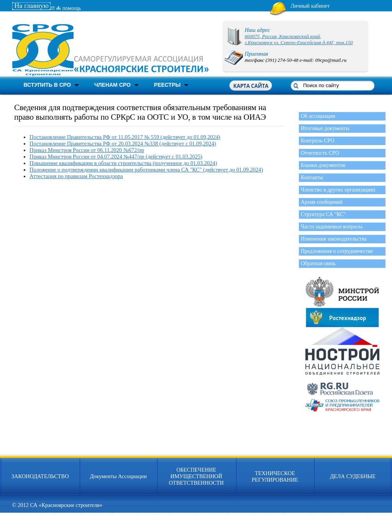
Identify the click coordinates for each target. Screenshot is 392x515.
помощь (71, 8)
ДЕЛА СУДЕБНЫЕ (353, 476)
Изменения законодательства (334, 239)
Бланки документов (323, 165)
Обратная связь (318, 263)
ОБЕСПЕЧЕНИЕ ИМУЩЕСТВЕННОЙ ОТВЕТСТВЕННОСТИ (196, 476)
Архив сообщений (322, 202)
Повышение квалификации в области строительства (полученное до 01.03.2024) (123, 163)
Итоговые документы (325, 128)
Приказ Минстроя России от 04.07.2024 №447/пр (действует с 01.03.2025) (116, 157)
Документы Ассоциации (118, 476)
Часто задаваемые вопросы (331, 226)
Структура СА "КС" (323, 214)
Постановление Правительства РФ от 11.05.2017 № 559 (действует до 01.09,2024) (125, 137)
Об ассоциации (318, 116)
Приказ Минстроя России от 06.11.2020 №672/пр (87, 150)
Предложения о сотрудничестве (337, 251)
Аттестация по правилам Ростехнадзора (76, 176)
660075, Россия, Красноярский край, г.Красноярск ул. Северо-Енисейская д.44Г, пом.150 (299, 39)
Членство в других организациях (338, 190)
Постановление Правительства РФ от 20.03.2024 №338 (94, 143)
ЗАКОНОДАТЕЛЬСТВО (40, 476)
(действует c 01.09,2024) (187, 143)
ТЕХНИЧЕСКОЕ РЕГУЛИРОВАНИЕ (275, 476)
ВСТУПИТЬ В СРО (47, 85)
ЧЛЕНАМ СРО (112, 85)
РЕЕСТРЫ (167, 85)
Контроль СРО (318, 141)
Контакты (312, 177)
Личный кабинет (310, 6)
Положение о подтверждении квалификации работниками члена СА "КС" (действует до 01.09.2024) (146, 170)
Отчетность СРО (320, 153)
